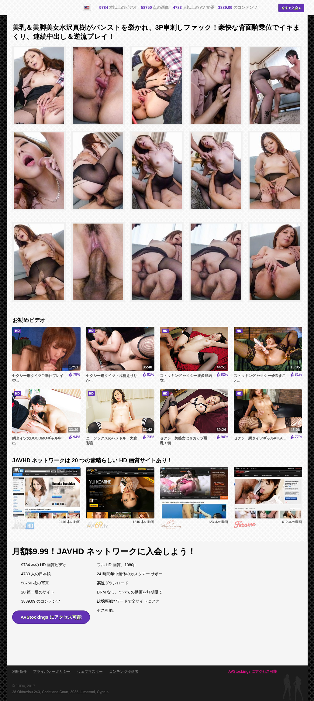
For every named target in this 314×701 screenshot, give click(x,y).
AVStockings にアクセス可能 (51, 617)
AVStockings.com (41, 7)
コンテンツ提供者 (123, 671)
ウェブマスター (90, 671)
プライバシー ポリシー (52, 671)
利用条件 (19, 671)
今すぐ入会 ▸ (291, 8)
